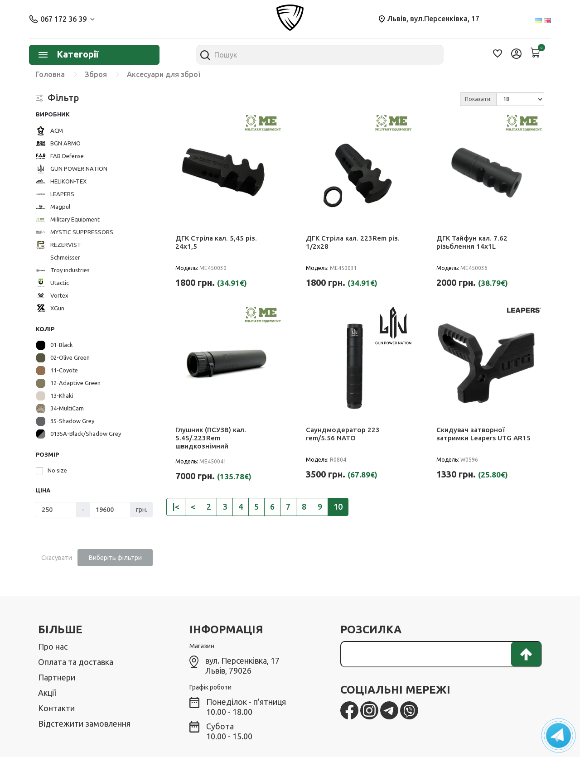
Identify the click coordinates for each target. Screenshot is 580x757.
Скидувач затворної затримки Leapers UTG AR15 (483, 434)
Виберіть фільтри (115, 557)
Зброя (96, 74)
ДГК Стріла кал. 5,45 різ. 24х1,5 (216, 242)
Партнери (56, 677)
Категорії (68, 54)
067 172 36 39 (62, 19)
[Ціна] (56, 509)
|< (175, 506)
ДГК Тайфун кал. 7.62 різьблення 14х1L (472, 242)
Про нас (53, 646)
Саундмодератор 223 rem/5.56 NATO (343, 434)
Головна (50, 74)
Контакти (56, 708)
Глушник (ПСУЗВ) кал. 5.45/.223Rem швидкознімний (210, 438)
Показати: (478, 99)
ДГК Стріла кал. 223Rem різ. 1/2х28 (353, 242)
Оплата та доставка (75, 661)
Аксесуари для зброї (163, 74)
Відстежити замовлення (84, 723)
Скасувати (56, 557)
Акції (47, 692)
